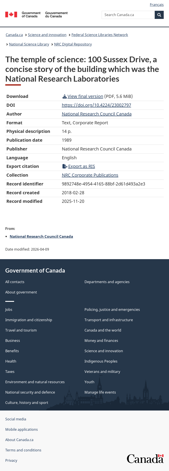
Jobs (8, 309)
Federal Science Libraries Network (100, 34)
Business (12, 340)
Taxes (10, 371)
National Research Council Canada (41, 236)
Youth (89, 381)
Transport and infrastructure (108, 319)
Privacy (11, 460)
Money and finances (101, 340)
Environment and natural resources (35, 381)
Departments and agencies (107, 281)
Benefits (12, 350)
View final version (82, 96)
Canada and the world (102, 330)
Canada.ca (14, 34)
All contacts (14, 281)
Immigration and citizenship (28, 319)
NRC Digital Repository (73, 44)
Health (10, 361)
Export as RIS (78, 166)
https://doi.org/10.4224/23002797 (96, 105)
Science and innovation (47, 34)
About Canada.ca (19, 439)
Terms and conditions (23, 450)
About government (21, 292)
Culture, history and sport (26, 402)
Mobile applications (21, 429)
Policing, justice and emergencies (112, 309)
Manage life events (100, 392)
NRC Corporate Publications (90, 175)
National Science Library (29, 44)
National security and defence (30, 392)
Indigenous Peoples (101, 361)
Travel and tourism (21, 330)
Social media (15, 419)
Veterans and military (102, 371)
